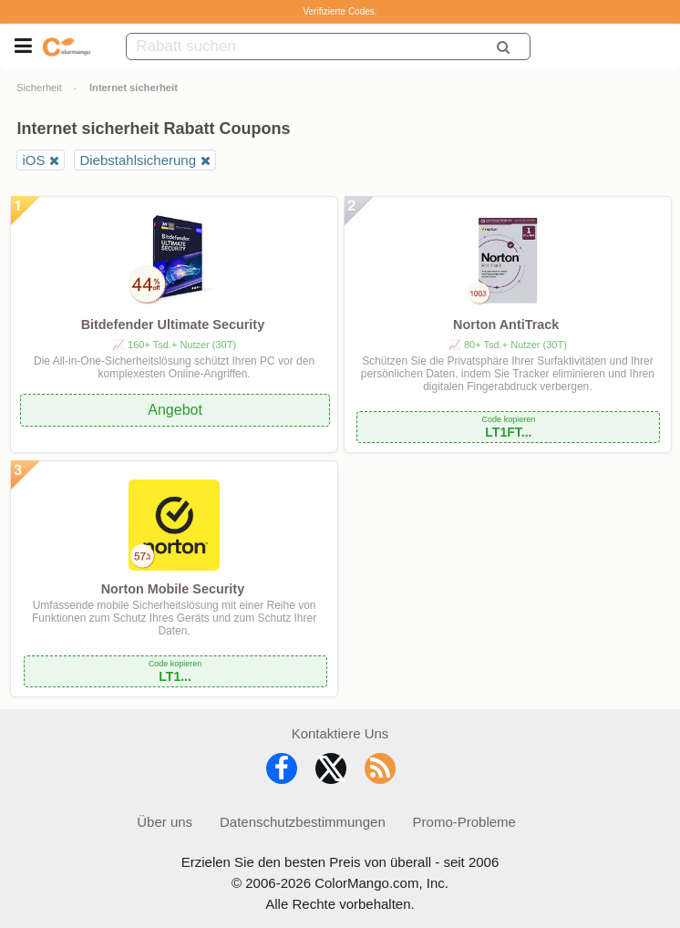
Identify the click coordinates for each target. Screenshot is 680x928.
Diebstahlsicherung (137, 160)
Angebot (175, 410)
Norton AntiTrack (506, 324)
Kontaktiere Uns (340, 733)
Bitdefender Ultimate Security (173, 324)
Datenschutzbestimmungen (303, 822)
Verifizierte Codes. (339, 11)
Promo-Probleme (464, 822)
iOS (33, 160)
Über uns (164, 822)
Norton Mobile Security (173, 589)
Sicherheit (39, 87)
